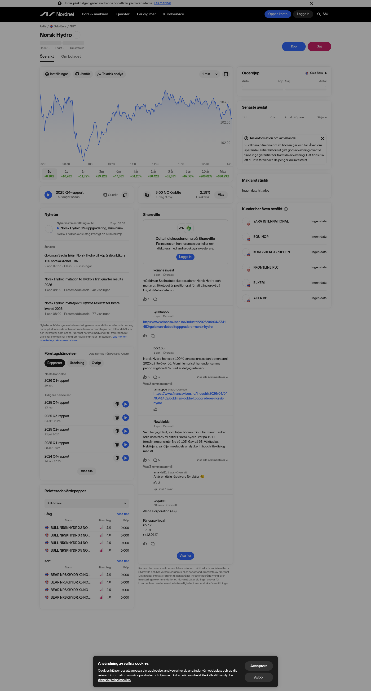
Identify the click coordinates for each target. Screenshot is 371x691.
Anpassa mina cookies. (114, 680)
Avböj (259, 677)
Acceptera (258, 666)
